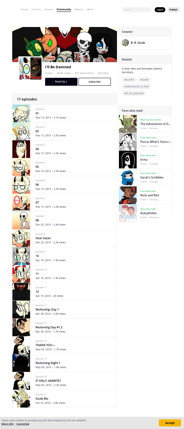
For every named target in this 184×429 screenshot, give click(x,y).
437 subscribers (86, 77)
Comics (36, 9)
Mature (79, 9)
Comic (50, 77)
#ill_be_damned (134, 93)
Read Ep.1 (62, 85)
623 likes (104, 77)
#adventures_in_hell (137, 86)
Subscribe (95, 85)
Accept (170, 423)
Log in (160, 9)
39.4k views (65, 77)
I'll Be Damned (59, 70)
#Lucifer (130, 79)
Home (24, 9)
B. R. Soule (139, 42)
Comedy (51, 62)
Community (64, 9)
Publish (173, 9)
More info (7, 424)
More (91, 9)
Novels (48, 9)
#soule (145, 79)
